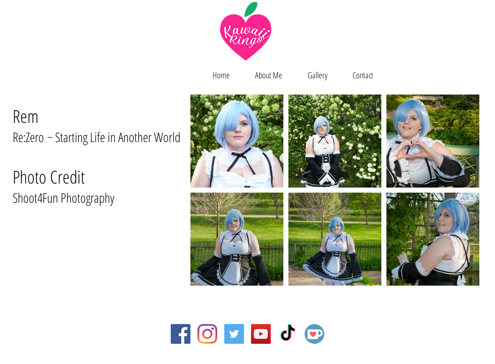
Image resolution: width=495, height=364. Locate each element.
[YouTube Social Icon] (261, 334)
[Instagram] (207, 334)
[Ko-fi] (314, 334)
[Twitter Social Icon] (234, 334)
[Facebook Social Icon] (180, 334)
